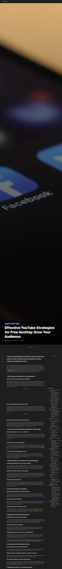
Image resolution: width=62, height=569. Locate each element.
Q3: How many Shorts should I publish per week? (56, 493)
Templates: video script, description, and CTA (54, 480)
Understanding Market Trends (30, 426)
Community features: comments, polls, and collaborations (54, 435)
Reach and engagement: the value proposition (55, 395)
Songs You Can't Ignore (31, 511)
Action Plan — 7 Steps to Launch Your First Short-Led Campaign (55, 504)
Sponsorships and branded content (55, 456)
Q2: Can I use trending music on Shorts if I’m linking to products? (56, 490)
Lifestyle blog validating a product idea (55, 470)
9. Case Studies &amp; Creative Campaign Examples (54, 466)
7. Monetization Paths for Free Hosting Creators (54, 449)
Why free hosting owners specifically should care (55, 398)
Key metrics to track (54, 459)
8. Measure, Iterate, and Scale (53, 457)
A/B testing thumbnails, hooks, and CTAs (54, 461)
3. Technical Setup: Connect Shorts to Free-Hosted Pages (54, 409)
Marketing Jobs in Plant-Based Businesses (35, 456)
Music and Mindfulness (29, 529)
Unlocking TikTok (10, 411)
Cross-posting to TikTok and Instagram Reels (55, 441)
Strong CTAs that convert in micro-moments (55, 430)
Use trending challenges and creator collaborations (55, 446)
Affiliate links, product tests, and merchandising (55, 453)
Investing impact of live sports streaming (31, 537)
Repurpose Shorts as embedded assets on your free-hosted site (55, 443)
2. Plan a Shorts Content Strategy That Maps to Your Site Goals (54, 400)
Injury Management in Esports (12, 448)
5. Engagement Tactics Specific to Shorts (54, 428)
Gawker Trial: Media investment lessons (31, 477)
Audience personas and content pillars (54, 405)
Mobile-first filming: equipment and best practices (55, 421)
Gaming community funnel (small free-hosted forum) (55, 468)
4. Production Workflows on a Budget (54, 419)
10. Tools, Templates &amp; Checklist (53, 475)
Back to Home (5, 1)
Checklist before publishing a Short (55, 482)
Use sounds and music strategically (54, 433)
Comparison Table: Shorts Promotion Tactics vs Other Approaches (53, 484)
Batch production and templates (54, 423)
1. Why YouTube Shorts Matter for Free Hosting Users (54, 391)
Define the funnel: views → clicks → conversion (55, 402)
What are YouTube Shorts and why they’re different (55, 393)
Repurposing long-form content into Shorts (54, 426)
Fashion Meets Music (40, 511)
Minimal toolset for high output (54, 477)
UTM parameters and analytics (54, 416)
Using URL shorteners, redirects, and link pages (55, 414)
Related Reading (53, 506)
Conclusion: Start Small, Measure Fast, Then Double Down (54, 501)
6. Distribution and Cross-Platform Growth (54, 438)
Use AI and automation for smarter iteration (55, 463)
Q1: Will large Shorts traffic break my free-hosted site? (56, 488)
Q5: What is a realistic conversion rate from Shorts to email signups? (56, 498)
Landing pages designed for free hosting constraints (55, 412)
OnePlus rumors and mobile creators (37, 496)
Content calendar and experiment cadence (54, 407)
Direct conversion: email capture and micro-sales (55, 451)
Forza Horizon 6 (28, 447)
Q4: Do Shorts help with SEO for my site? (55, 496)
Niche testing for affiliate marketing (55, 473)
